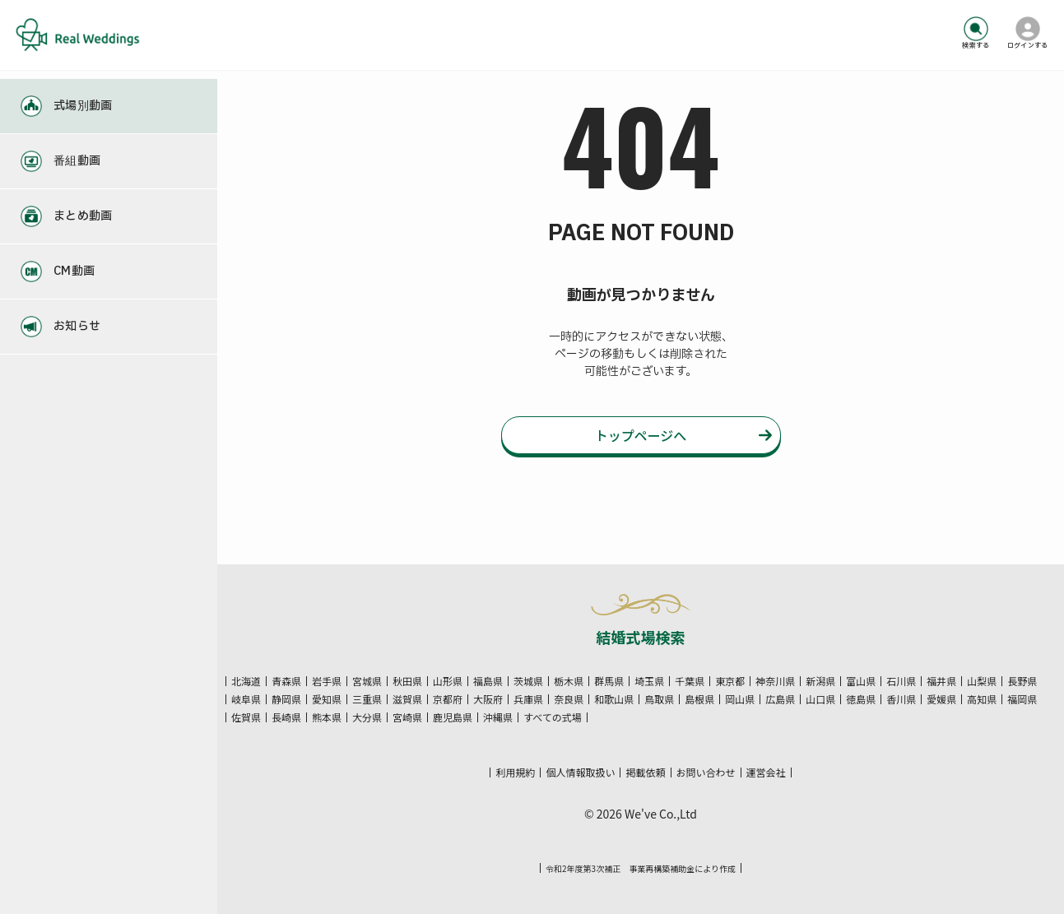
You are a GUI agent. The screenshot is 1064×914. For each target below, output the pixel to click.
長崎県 (286, 717)
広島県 (780, 699)
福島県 (488, 681)
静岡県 (286, 699)
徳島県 (861, 699)
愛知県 (327, 699)
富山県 (861, 681)
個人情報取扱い (580, 772)
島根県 (699, 699)
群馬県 (609, 681)
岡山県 (740, 699)
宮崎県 (407, 717)
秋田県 (407, 681)
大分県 (367, 717)
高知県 (982, 699)
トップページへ (641, 437)
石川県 (901, 681)
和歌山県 (614, 699)
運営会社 (766, 772)
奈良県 (568, 699)
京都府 (447, 699)
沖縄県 (498, 717)
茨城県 (528, 681)
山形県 (447, 681)
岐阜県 (246, 699)
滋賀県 (407, 699)
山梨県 (982, 681)
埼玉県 (649, 681)
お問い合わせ (706, 772)
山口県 (820, 699)
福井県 (941, 681)
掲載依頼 (645, 772)
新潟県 (820, 681)
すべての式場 (552, 717)
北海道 (246, 681)
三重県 (367, 699)
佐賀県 (246, 717)
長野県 (1022, 681)
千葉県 (689, 681)
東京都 (730, 681)
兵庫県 (528, 699)
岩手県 (327, 681)
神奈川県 (775, 681)
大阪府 (488, 699)
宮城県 (367, 681)
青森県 (286, 681)
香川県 (901, 699)
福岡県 (1022, 699)
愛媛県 (941, 699)
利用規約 (515, 772)
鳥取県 (659, 699)
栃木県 (568, 681)
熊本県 (327, 717)
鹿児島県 (452, 717)
